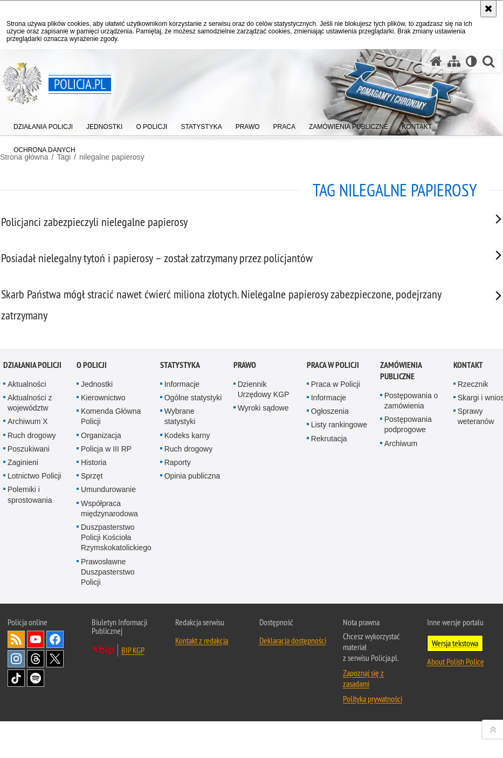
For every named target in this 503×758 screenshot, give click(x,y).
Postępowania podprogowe (408, 588)
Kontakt (468, 529)
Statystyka (180, 529)
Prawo (244, 529)
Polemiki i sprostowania (30, 659)
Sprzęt (91, 640)
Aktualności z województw (30, 567)
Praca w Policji (333, 529)
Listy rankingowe (339, 589)
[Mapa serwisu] (453, 61)
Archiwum (400, 607)
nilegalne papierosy (111, 157)
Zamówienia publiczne (401, 535)
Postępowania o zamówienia (411, 565)
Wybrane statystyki (180, 580)
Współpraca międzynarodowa (109, 672)
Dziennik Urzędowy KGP (264, 553)
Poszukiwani (29, 613)
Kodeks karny (187, 599)
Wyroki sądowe (263, 572)
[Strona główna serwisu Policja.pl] (436, 61)
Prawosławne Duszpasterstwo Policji (108, 735)
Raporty (177, 627)
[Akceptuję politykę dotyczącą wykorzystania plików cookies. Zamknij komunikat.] (488, 8)
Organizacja (101, 599)
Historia (93, 627)
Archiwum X (28, 586)
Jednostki (97, 548)
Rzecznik (473, 548)
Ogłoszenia (330, 575)
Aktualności (27, 548)
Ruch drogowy (32, 599)
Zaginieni (23, 627)
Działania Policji (32, 529)
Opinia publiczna (192, 640)
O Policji (92, 529)
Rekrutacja (329, 602)
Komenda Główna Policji (111, 580)
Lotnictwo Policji (34, 640)
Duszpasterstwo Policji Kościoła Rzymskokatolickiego (116, 701)
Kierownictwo (103, 562)
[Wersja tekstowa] (471, 61)
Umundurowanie (108, 654)
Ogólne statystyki (193, 562)
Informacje (181, 548)
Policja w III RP (106, 613)
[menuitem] (43, 124)
